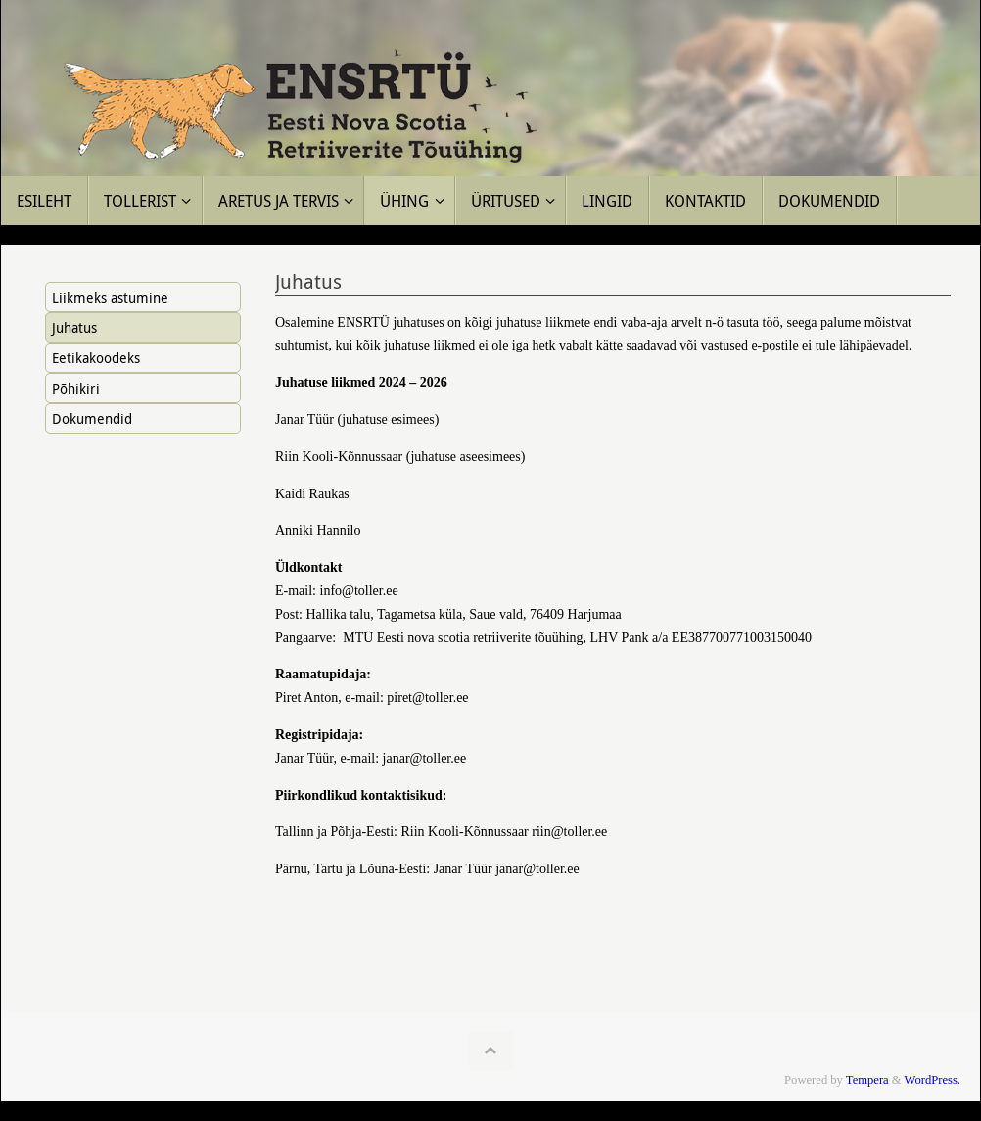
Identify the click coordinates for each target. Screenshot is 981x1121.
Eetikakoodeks (96, 358)
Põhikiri (76, 388)
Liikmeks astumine (110, 297)
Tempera (867, 1080)
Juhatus (74, 327)
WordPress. (932, 1080)
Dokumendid (92, 418)
